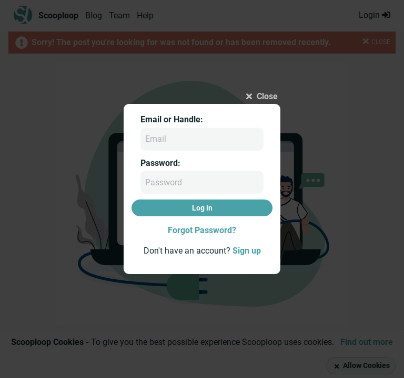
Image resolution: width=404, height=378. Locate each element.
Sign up (247, 251)
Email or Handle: (171, 119)
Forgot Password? (202, 230)
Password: (160, 163)
